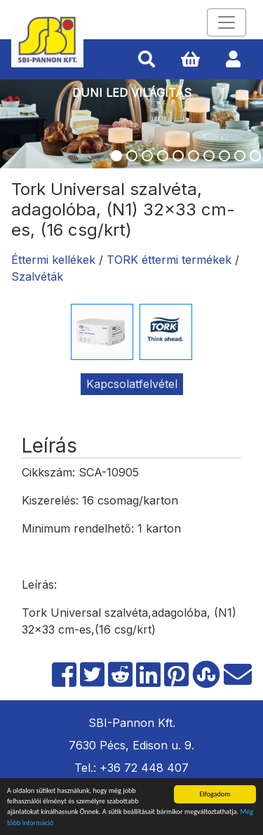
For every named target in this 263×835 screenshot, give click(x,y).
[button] (146, 59)
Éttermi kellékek (53, 260)
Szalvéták (37, 276)
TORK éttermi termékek (169, 260)
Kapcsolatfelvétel (131, 384)
